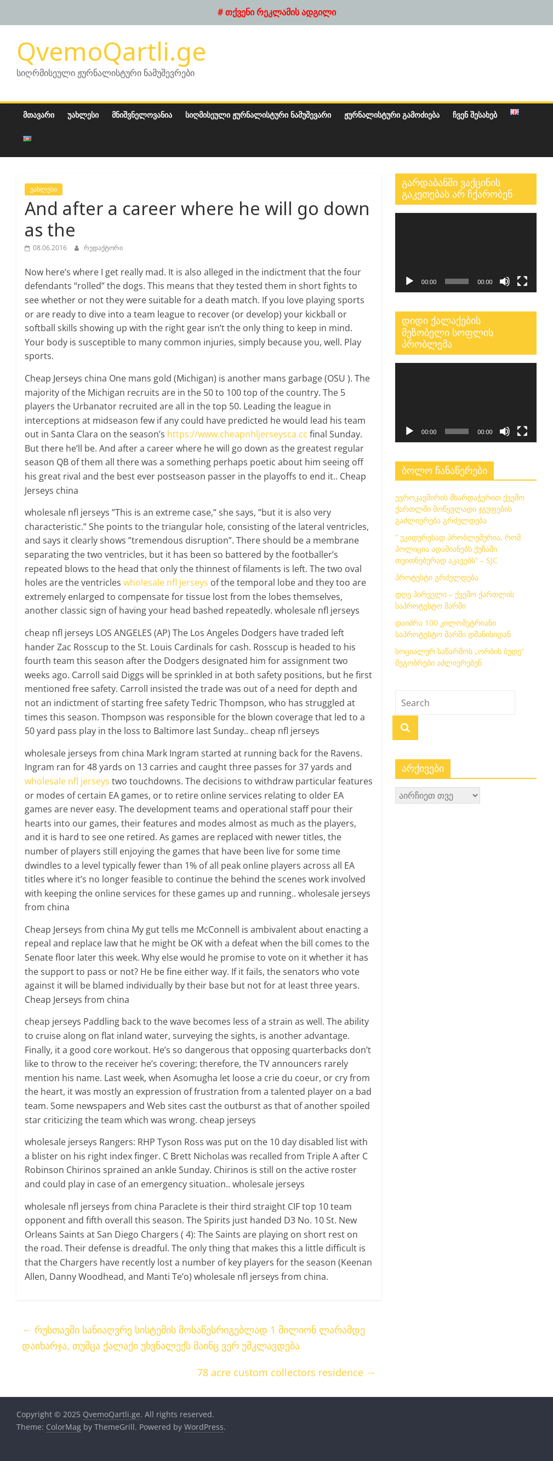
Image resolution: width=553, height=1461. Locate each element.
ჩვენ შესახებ (475, 114)
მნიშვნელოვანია (142, 114)
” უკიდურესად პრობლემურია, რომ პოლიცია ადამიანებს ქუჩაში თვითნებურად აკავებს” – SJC (458, 548)
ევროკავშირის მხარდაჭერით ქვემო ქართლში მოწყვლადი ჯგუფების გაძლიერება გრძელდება (460, 509)
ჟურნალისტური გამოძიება (392, 114)
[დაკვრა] (409, 281)
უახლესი (83, 114)
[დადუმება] (504, 281)
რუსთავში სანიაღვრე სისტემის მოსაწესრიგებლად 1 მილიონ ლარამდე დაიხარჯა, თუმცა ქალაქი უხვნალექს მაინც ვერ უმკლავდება (193, 1337)
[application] (466, 252)
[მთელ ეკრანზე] (522, 281)
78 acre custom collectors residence (286, 1372)
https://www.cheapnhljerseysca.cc (237, 434)
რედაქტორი (103, 247)
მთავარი (38, 114)
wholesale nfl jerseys (165, 582)
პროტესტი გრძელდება (436, 577)
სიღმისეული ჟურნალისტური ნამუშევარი (258, 114)
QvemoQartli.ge (111, 51)
